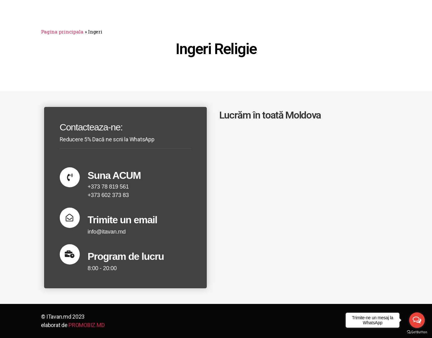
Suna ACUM (114, 175)
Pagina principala (62, 31)
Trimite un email (122, 219)
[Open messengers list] (417, 320)
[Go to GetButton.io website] (417, 332)
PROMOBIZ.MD (86, 325)
